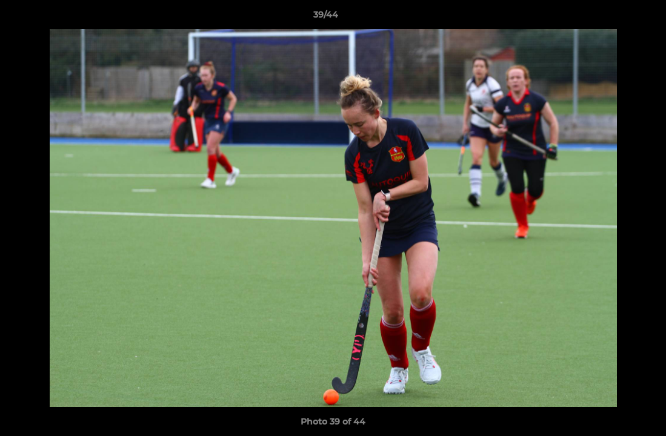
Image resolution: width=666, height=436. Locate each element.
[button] (615, 17)
